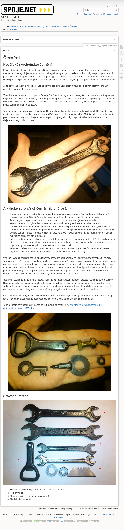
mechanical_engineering (57, 27)
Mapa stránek (112, 14)
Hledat (116, 10)
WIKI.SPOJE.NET (18, 27)
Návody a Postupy (36, 27)
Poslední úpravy (84, 14)
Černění (73, 27)
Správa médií (99, 14)
